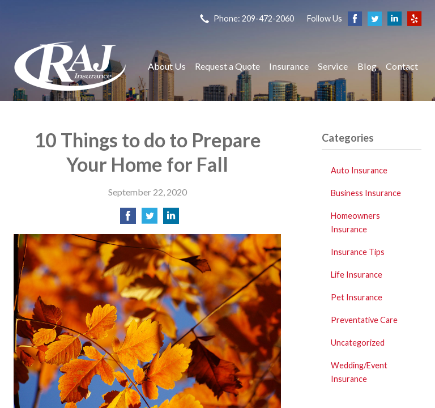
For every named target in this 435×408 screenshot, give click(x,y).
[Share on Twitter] (149, 219)
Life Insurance (356, 274)
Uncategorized (358, 342)
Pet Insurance (356, 297)
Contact (402, 66)
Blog (367, 66)
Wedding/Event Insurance (359, 372)
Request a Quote (227, 66)
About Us (167, 66)
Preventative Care (364, 320)
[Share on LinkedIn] (171, 219)
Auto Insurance (359, 170)
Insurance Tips (358, 252)
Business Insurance (366, 193)
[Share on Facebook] (128, 219)
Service (333, 66)
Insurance (289, 66)
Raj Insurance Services (70, 66)
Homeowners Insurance (355, 222)
